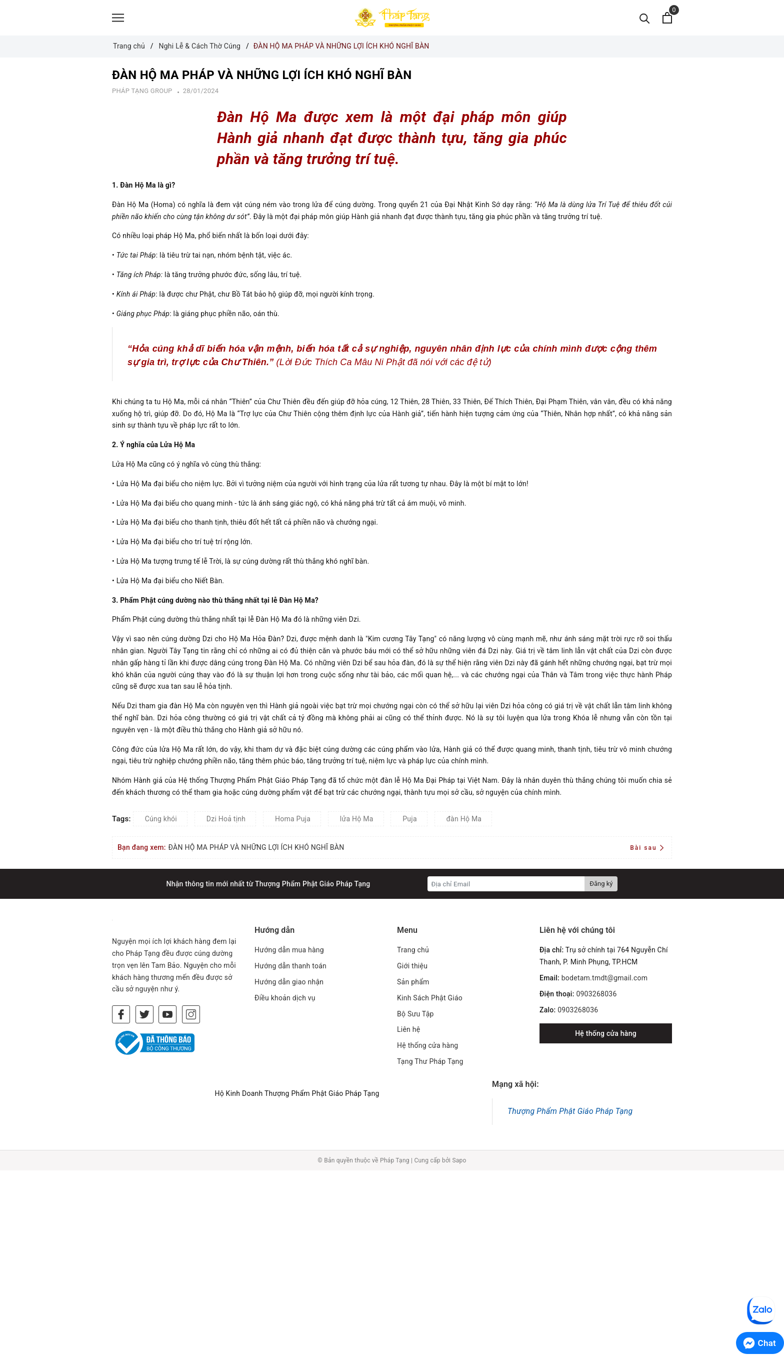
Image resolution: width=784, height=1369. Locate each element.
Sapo (459, 1162)
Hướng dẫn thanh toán (290, 968)
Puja (409, 821)
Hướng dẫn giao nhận (289, 984)
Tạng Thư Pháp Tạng (430, 1063)
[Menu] (118, 19)
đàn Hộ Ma (464, 821)
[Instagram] (191, 1016)
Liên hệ (408, 1032)
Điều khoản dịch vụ (285, 1000)
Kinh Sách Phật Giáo (429, 1000)
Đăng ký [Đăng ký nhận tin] (601, 886)
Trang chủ (413, 952)
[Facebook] (121, 1016)
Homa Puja (292, 821)
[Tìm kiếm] (645, 19)
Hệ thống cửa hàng (427, 1047)
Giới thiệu (412, 968)
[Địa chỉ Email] (506, 886)
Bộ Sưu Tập (415, 1016)
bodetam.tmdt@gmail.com (605, 980)
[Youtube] (167, 1016)
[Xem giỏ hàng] (667, 19)
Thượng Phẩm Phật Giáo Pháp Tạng (570, 1113)
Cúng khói (161, 821)
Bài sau (647, 849)
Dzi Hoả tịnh (226, 821)
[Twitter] (145, 1016)
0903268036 (596, 996)
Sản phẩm (413, 984)
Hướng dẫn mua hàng (289, 952)
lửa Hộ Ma (357, 821)
